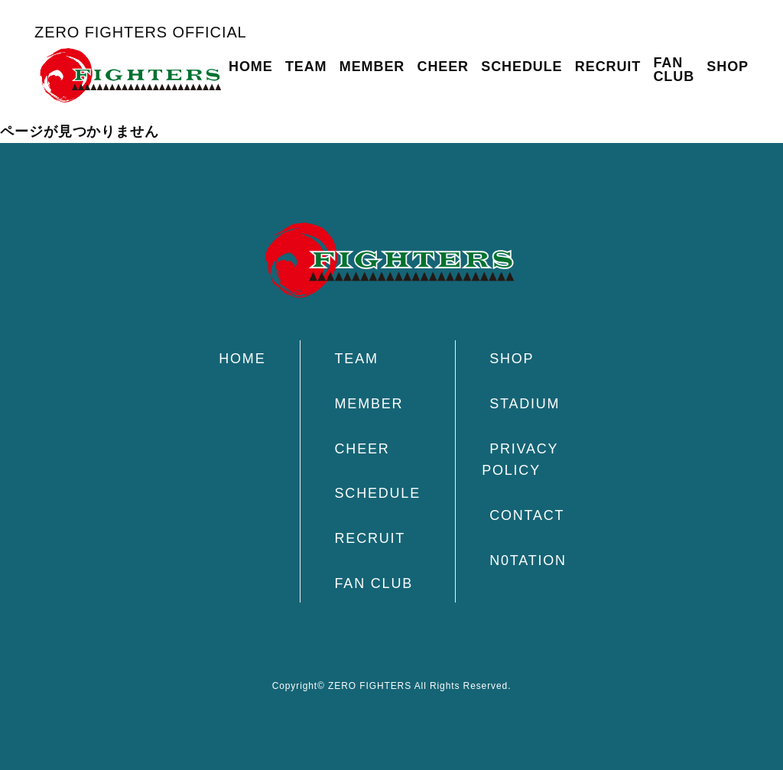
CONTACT (526, 515)
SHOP (728, 66)
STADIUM (524, 403)
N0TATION (528, 560)
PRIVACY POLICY (520, 460)
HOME (251, 66)
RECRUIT (608, 66)
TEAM (306, 66)
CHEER (443, 66)
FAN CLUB (673, 69)
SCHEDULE (521, 66)
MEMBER (372, 66)
